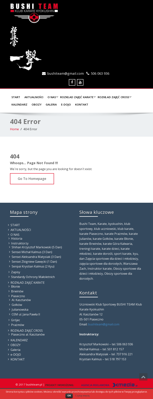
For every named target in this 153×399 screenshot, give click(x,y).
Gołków (17, 305)
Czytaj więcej (82, 395)
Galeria (51, 104)
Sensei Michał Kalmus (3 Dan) (32, 252)
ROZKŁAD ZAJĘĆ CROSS (114, 97)
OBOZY (36, 104)
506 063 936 (100, 73)
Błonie (15, 286)
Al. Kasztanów (21, 300)
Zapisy (15, 272)
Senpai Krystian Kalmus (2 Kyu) (33, 266)
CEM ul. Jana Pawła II (26, 314)
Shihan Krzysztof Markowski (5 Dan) (37, 247)
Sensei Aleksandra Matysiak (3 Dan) (36, 257)
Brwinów (17, 291)
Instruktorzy (19, 243)
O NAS (52, 97)
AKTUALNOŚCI (33, 97)
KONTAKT (81, 104)
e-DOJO (66, 104)
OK (69, 395)
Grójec (15, 320)
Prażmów (17, 325)
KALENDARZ (19, 104)
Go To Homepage (32, 178)
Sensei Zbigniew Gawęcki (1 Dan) (34, 262)
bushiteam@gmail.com (65, 73)
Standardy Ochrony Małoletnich (33, 277)
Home (14, 129)
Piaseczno (18, 296)
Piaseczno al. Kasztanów (28, 334)
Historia (16, 238)
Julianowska (20, 310)
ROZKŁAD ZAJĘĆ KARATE (77, 97)
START (15, 97)
